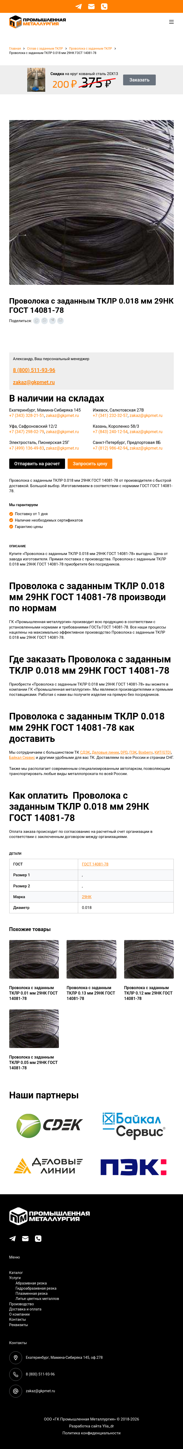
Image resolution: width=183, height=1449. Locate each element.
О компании (20, 1314)
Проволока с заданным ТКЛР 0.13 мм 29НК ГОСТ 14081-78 (88, 997)
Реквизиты (19, 1325)
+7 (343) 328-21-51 (26, 415)
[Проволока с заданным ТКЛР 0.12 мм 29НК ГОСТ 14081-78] (149, 964)
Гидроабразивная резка (37, 1288)
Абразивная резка (32, 1283)
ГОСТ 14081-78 (95, 869)
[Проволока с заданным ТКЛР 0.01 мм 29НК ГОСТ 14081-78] (34, 964)
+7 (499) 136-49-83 (26, 448)
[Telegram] (78, 6)
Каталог (16, 1272)
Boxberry (148, 752)
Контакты (18, 1319)
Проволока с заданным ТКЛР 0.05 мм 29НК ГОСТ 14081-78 (31, 1067)
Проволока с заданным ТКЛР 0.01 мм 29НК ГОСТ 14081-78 (31, 997)
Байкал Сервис (42, 757)
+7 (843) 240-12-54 (110, 431)
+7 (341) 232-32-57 (110, 415)
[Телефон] (104, 6)
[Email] (91, 6)
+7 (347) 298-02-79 (26, 431)
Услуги (15, 1277)
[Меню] (171, 22)
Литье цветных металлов (39, 1298)
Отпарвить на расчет (37, 463)
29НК (87, 902)
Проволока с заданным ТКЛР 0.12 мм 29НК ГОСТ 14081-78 (146, 997)
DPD (126, 752)
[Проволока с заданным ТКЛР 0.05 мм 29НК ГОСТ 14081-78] (34, 1034)
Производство (22, 1304)
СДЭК (85, 752)
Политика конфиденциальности (91, 1433)
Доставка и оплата (26, 1309)
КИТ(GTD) (18, 757)
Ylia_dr (108, 1426)
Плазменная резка (33, 1293)
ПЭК (136, 752)
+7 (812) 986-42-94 (110, 448)
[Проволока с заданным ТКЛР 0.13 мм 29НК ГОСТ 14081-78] (91, 964)
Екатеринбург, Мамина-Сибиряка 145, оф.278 (66, 1357)
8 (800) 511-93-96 (34, 370)
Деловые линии (106, 752)
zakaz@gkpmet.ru (34, 382)
